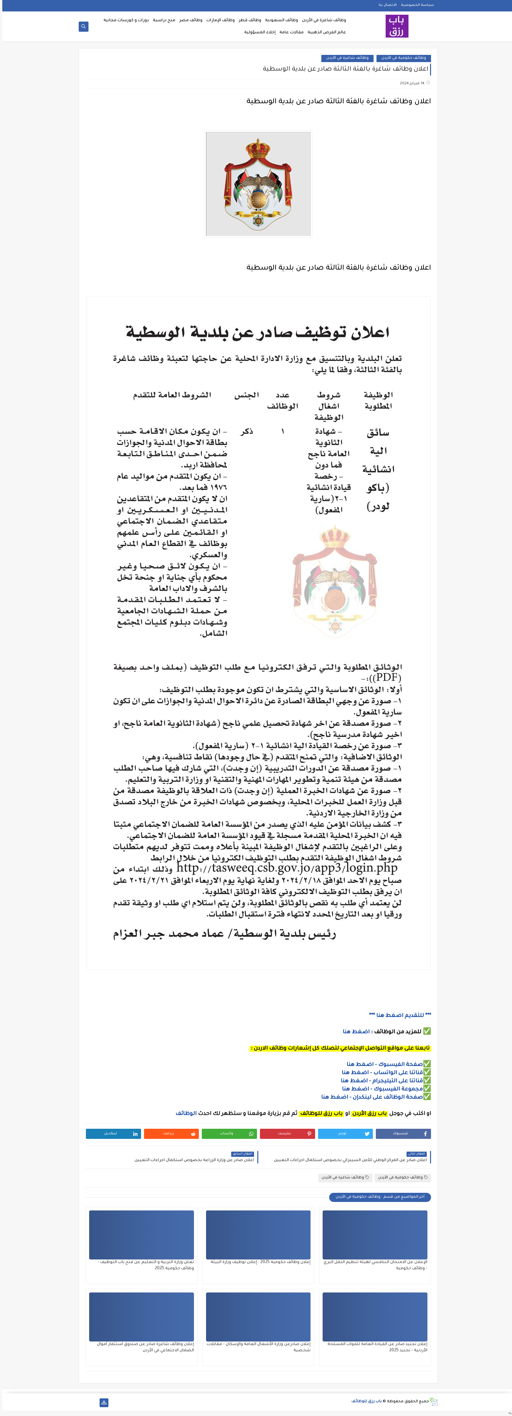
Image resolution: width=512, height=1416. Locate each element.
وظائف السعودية (279, 20)
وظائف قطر (247, 20)
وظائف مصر (188, 20)
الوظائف (183, 1114)
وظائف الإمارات (218, 20)
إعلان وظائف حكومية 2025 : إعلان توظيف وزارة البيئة (258, 1262)
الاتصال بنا (385, 5)
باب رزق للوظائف (364, 1402)
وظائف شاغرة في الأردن (322, 20)
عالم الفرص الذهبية (324, 32)
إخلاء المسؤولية (257, 32)
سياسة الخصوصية (415, 5)
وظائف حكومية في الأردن (401, 58)
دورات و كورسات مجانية (124, 20)
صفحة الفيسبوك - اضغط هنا (382, 1065)
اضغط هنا (353, 1032)
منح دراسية (162, 20)
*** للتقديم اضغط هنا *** (398, 1016)
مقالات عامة (289, 32)
